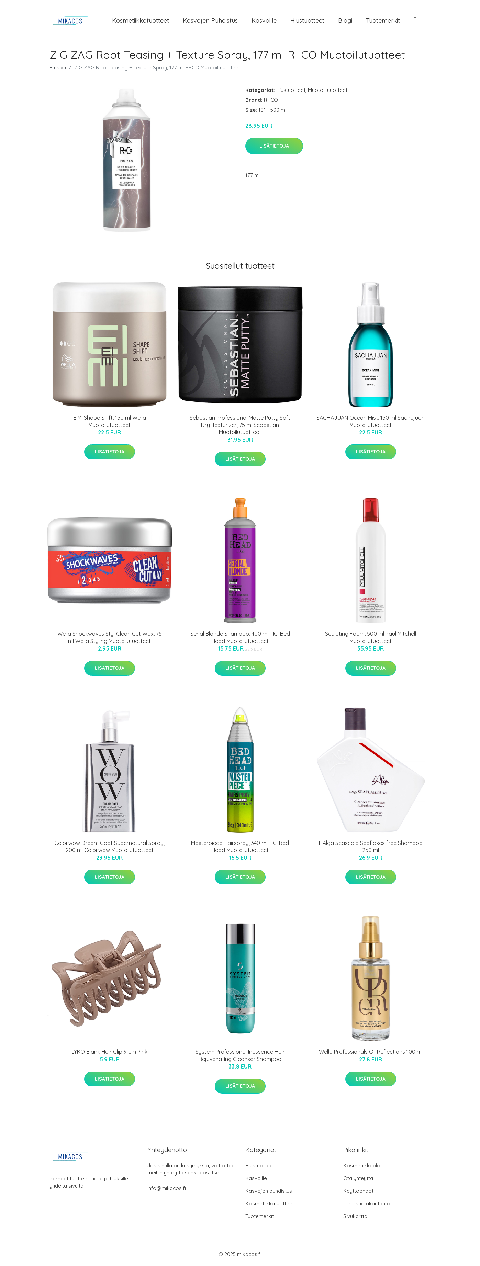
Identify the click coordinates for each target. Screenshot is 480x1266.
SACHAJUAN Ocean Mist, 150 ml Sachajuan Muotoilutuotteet (370, 421)
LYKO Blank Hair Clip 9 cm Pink (109, 1051)
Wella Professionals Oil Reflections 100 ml (371, 1051)
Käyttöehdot (358, 1191)
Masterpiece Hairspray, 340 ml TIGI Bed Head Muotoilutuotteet (240, 846)
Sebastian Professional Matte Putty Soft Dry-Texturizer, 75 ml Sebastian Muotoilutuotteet (240, 425)
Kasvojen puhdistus (210, 20)
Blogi (345, 20)
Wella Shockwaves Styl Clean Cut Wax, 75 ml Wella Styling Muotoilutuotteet (109, 637)
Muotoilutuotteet (327, 90)
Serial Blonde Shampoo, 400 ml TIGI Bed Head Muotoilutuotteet (240, 637)
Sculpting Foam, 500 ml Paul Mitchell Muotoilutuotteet (370, 637)
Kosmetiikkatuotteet (140, 20)
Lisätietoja (274, 146)
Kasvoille (264, 20)
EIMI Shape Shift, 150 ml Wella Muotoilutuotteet (109, 421)
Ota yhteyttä (358, 1178)
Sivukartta (355, 1216)
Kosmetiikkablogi (364, 1165)
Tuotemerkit (383, 20)
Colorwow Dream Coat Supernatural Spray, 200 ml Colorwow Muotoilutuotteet (109, 846)
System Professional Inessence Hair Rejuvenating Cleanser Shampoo (240, 1055)
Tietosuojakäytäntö (366, 1203)
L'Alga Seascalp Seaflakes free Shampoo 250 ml (371, 846)
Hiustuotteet (307, 20)
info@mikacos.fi (166, 1188)
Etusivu (57, 67)
